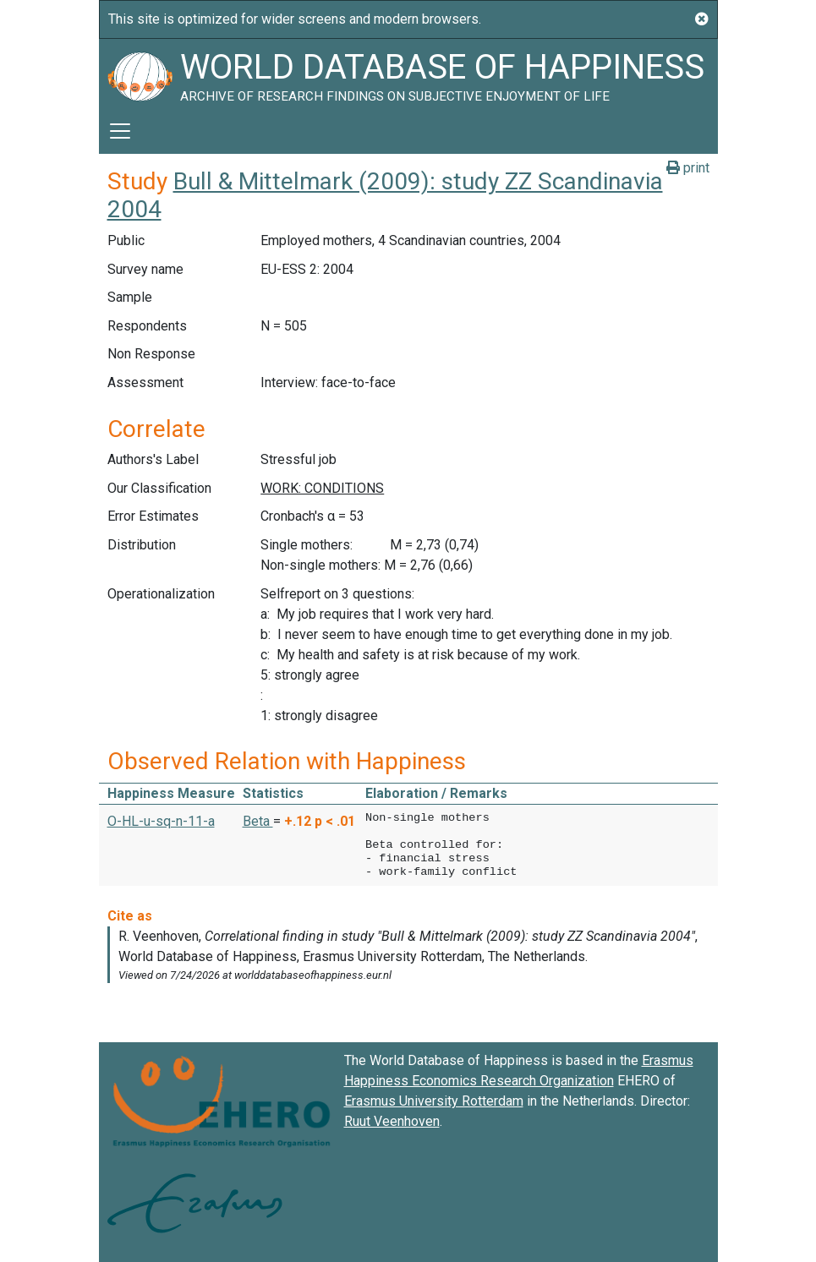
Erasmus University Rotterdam (433, 1101)
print (687, 168)
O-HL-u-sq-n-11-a (161, 821)
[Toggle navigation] (120, 131)
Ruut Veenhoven (392, 1121)
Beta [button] (258, 821)
